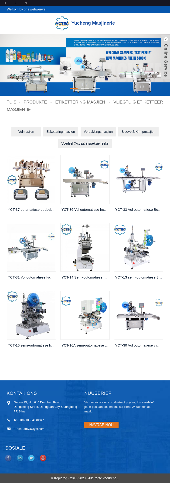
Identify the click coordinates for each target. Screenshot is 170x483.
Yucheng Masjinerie (85, 23)
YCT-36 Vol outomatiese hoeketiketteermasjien (85, 209)
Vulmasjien (26, 131)
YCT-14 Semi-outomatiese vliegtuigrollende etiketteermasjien (85, 277)
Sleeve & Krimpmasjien (138, 131)
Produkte (35, 102)
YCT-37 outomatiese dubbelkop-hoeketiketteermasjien (32, 209)
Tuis (11, 102)
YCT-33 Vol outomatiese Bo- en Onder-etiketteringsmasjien (139, 209)
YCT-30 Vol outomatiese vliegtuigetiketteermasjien (139, 345)
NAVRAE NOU (80, 425)
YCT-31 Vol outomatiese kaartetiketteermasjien (32, 277)
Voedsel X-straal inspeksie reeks (85, 143)
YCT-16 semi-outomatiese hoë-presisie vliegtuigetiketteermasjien (32, 345)
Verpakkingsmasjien (98, 131)
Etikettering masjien (80, 102)
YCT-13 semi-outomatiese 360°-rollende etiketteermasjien (139, 277)
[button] (74, 88)
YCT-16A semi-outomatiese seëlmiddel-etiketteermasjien (85, 345)
